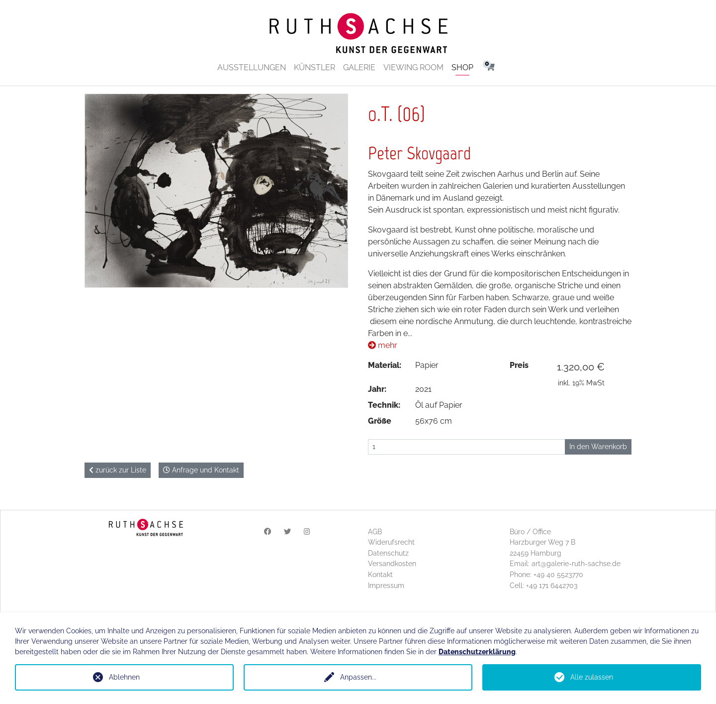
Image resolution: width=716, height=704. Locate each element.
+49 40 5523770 (558, 574)
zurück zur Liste (117, 470)
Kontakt (380, 574)
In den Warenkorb (598, 447)
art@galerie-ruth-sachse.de (576, 563)
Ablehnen (124, 677)
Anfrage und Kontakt (201, 470)
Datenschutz (388, 553)
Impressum (386, 585)
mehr (382, 345)
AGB (375, 531)
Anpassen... (358, 677)
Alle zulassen (591, 677)
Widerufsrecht (391, 542)
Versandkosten (392, 563)
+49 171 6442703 (551, 585)
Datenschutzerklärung (477, 652)
